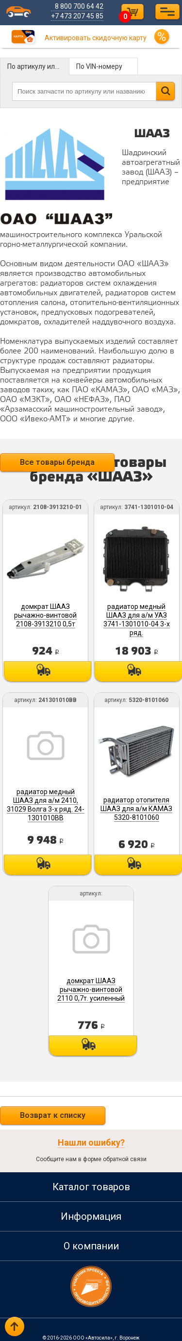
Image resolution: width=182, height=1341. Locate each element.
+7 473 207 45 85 (78, 16)
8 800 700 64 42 (80, 6)
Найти (165, 91)
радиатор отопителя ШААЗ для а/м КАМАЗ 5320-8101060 (136, 805)
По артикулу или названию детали (38, 66)
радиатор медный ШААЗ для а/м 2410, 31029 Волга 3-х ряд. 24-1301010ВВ (46, 802)
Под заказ (46, 670)
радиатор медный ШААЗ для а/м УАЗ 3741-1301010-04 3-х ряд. (136, 618)
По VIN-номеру (99, 66)
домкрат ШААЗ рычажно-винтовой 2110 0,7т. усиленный (91, 985)
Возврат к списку (52, 1110)
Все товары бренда (57, 462)
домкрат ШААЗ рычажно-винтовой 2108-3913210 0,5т (46, 613)
